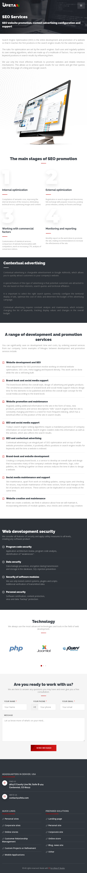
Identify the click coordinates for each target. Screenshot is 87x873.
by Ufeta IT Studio (58, 868)
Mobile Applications (13, 854)
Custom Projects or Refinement (19, 848)
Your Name (10, 701)
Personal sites (10, 818)
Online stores (10, 832)
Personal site (53, 825)
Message (8, 715)
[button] (41, 665)
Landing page (54, 818)
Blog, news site (54, 845)
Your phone (40, 701)
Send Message (44, 748)
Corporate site (54, 832)
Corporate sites (11, 825)
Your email (68, 701)
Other (50, 851)
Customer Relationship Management (15, 840)
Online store (53, 838)
